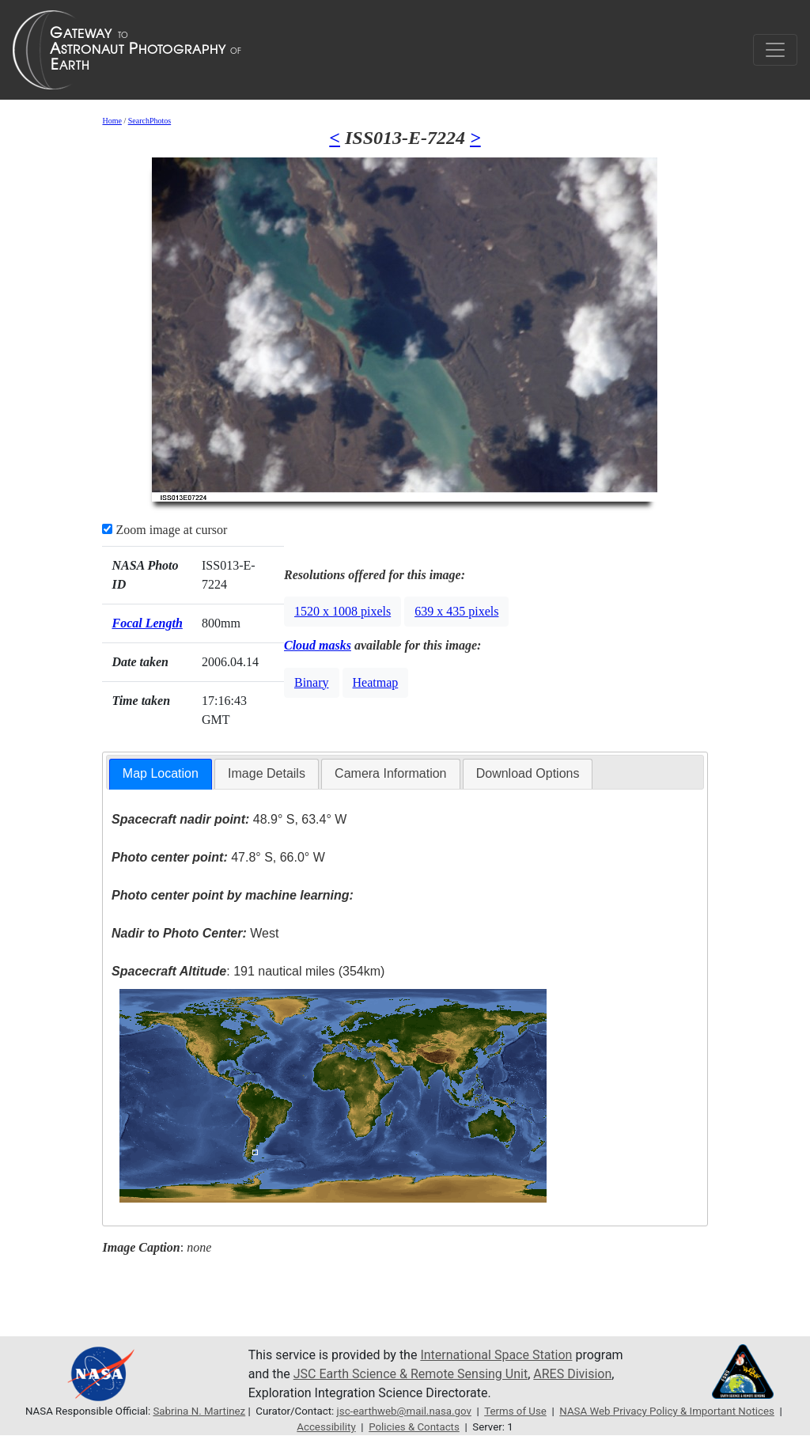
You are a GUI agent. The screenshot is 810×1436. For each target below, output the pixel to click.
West (195, 933)
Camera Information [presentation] (390, 773)
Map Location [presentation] (161, 773)
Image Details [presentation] (266, 773)
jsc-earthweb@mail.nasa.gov (404, 1411)
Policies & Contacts (414, 1427)
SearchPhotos (149, 120)
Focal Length (147, 623)
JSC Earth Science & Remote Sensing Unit (410, 1373)
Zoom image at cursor (164, 529)
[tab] (160, 774)
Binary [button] (311, 682)
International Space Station (496, 1354)
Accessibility (326, 1427)
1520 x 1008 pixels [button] (342, 611)
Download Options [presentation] (528, 773)
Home (111, 120)
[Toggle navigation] (775, 50)
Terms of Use (515, 1411)
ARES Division (572, 1373)
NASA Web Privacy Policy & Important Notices (666, 1411)
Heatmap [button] (376, 682)
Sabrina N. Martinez (199, 1411)
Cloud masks (317, 645)
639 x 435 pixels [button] (456, 611)
